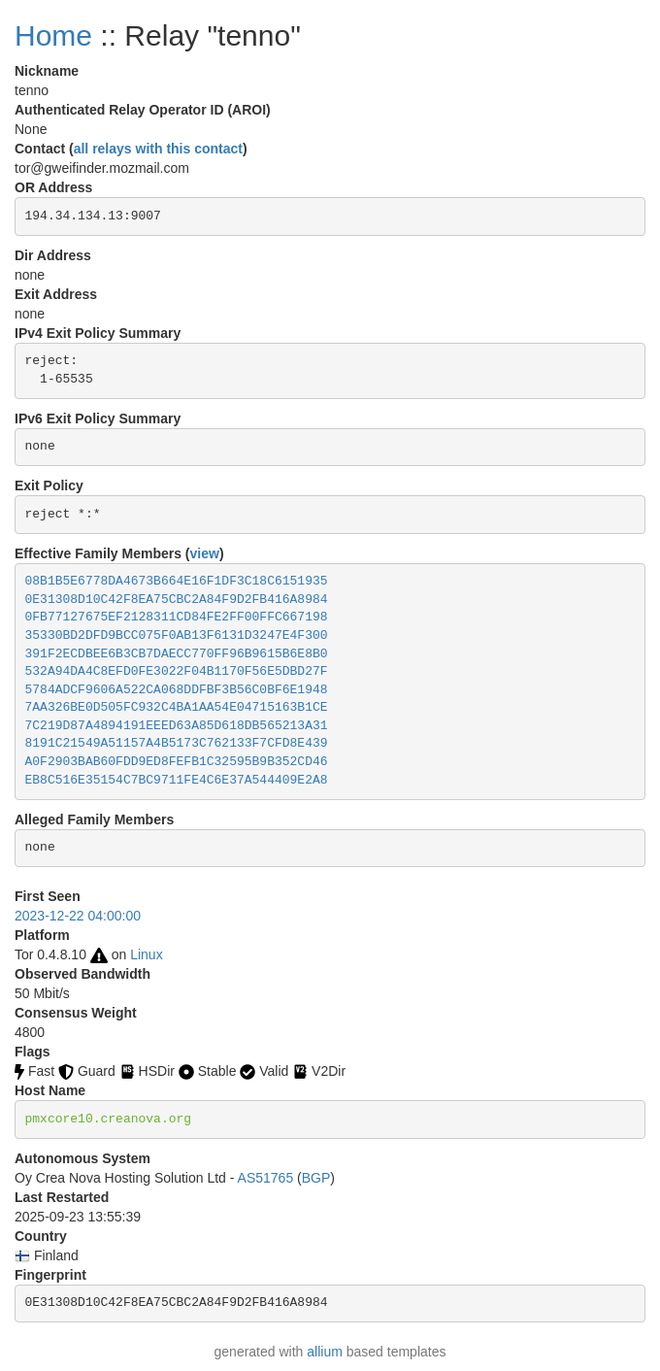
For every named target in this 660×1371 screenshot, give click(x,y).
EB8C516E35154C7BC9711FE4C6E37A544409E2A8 (176, 780)
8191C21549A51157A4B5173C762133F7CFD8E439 (176, 743)
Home (53, 35)
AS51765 (266, 1178)
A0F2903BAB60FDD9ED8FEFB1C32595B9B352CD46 (176, 761)
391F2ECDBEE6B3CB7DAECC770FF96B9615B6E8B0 (176, 654)
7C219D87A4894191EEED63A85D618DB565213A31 (176, 726)
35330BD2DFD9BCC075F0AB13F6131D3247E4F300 (176, 635)
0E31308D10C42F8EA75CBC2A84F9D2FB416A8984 (176, 599)
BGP (316, 1178)
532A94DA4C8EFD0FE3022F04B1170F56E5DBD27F (176, 671)
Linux (146, 954)
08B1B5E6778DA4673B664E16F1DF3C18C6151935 (176, 581)
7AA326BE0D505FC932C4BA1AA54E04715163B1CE (176, 707)
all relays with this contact (158, 148)
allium (325, 1351)
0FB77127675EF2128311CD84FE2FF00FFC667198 (176, 617)
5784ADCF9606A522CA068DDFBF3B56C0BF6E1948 (176, 690)
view (204, 553)
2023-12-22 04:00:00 (78, 915)
